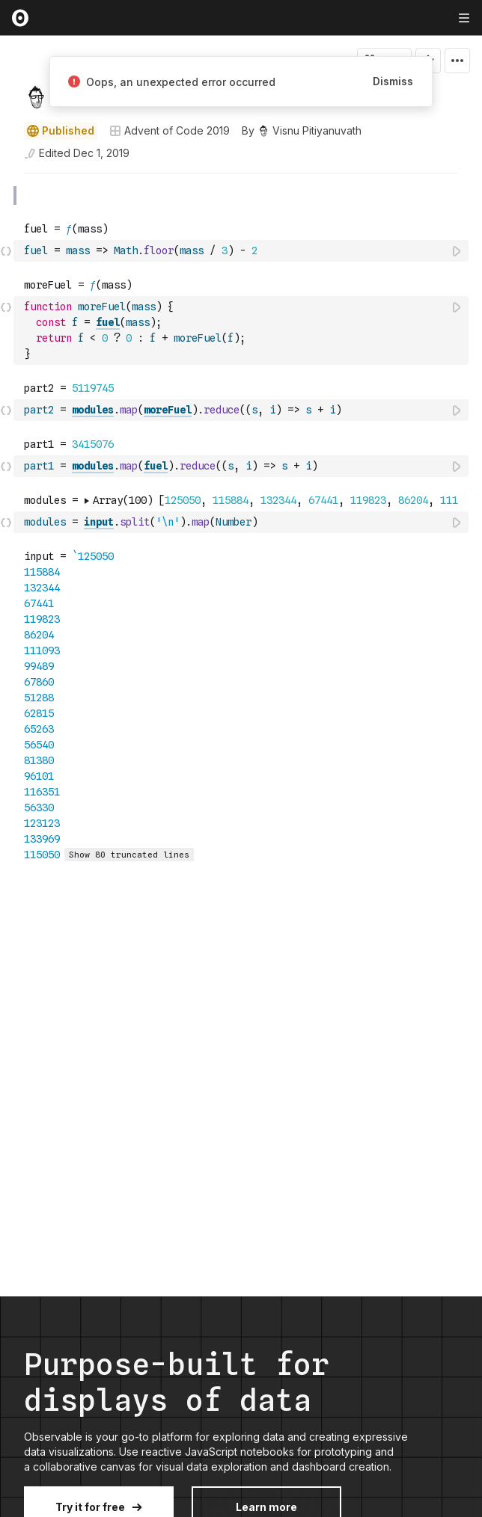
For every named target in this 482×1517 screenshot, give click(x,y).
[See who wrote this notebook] (302, 131)
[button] (6, 179)
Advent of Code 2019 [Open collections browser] (169, 130)
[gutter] (7, 196)
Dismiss (393, 81)
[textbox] (242, 251)
